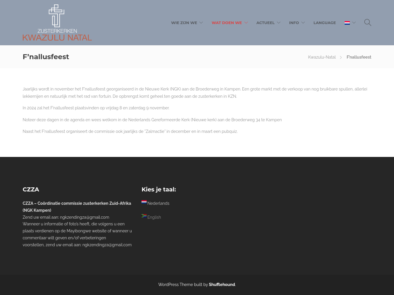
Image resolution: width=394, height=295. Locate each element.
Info (294, 22)
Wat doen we (227, 22)
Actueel (266, 22)
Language (325, 22)
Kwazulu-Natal (322, 57)
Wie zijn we (184, 22)
